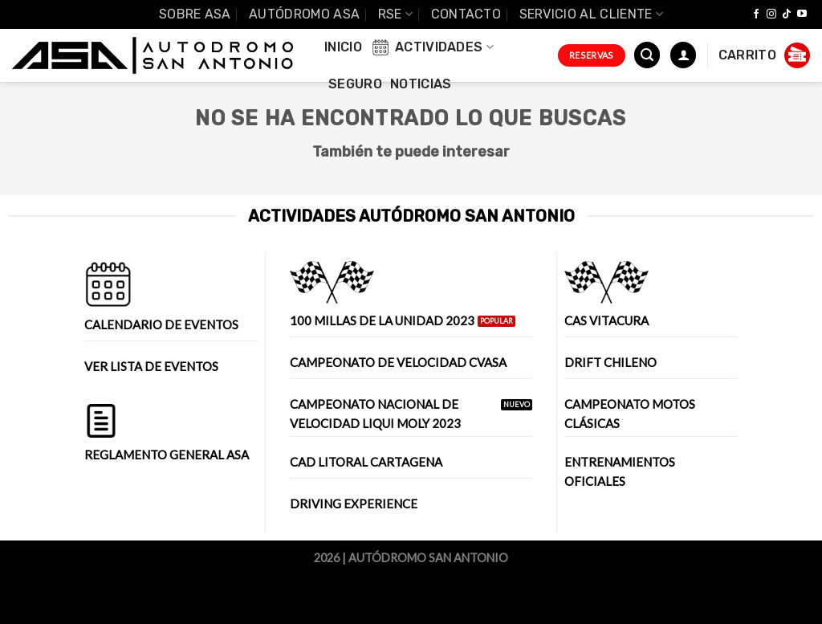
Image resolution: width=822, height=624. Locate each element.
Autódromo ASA (304, 14)
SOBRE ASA (195, 14)
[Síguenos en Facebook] (756, 14)
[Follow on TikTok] (786, 14)
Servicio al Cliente (591, 14)
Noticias (421, 84)
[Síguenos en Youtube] (802, 14)
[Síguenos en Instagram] (771, 14)
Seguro (355, 84)
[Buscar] (647, 55)
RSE (395, 14)
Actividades (432, 47)
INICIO (343, 47)
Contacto (466, 14)
